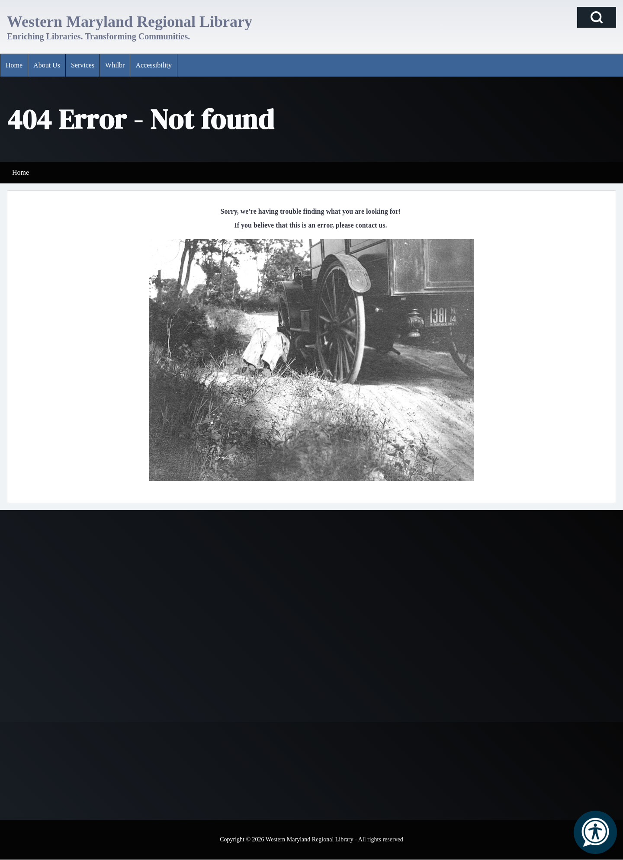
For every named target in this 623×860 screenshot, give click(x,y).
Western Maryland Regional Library (129, 21)
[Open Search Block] (596, 17)
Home (20, 172)
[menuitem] (14, 65)
